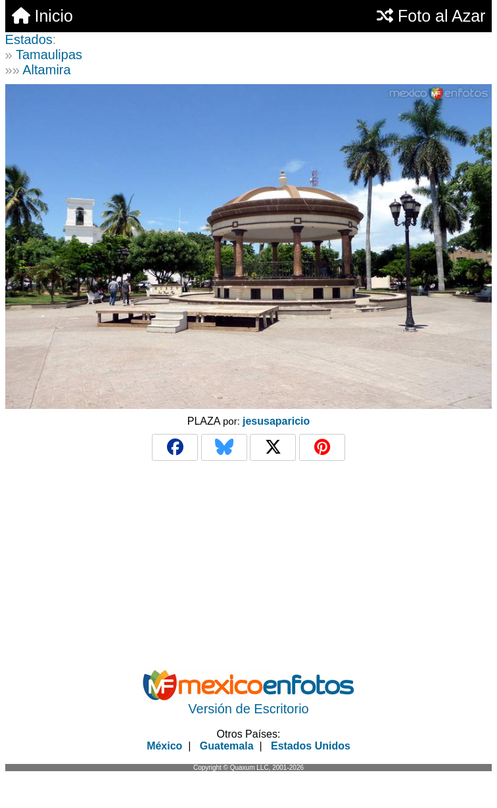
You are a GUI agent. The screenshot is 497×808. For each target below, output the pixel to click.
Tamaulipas (49, 54)
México (164, 745)
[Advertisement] (248, 565)
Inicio (42, 16)
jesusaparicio (276, 421)
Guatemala (227, 745)
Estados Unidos (310, 745)
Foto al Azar (431, 16)
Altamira (46, 69)
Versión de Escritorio (248, 708)
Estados (29, 39)
